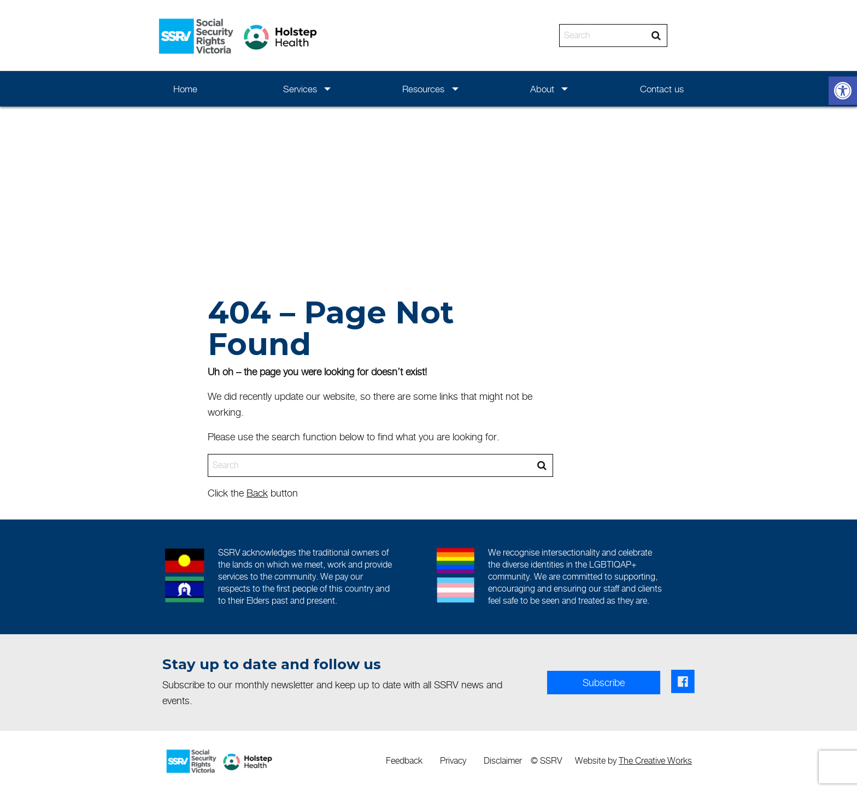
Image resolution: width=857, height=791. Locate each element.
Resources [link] (423, 89)
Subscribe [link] (604, 682)
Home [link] (185, 89)
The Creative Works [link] (655, 760)
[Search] (605, 35)
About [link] (542, 89)
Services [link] (300, 89)
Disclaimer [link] (503, 760)
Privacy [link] (453, 760)
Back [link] (257, 493)
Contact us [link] (662, 89)
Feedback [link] (404, 760)
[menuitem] (185, 89)
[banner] (428, 35)
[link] (843, 90)
